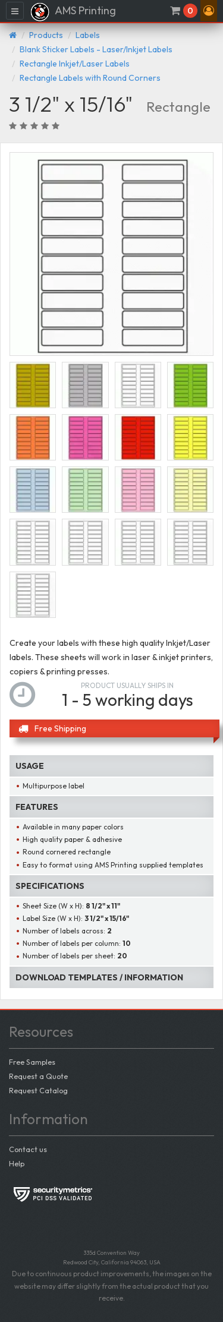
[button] (208, 10)
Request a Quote (38, 1076)
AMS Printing (73, 12)
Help (16, 1163)
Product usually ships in (127, 685)
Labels (88, 35)
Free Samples (32, 1062)
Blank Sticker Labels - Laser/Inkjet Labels (96, 49)
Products (46, 35)
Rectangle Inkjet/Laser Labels (75, 63)
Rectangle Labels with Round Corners (90, 77)
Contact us (28, 1149)
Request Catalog (38, 1090)
